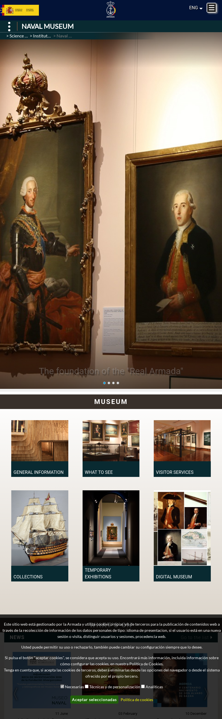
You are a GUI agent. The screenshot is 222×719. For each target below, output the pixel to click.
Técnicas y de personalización (114, 686)
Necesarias (74, 686)
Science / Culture (26, 35)
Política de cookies (137, 699)
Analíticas (154, 686)
